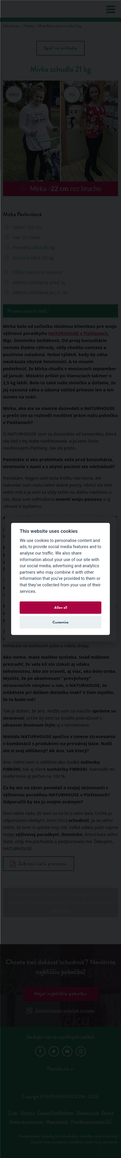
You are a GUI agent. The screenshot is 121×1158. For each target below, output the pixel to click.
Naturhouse (11, 26)
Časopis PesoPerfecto (55, 1113)
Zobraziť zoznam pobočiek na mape (60, 1010)
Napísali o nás (87, 1113)
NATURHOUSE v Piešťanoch (78, 333)
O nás (13, 1113)
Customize (60, 622)
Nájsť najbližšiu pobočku (60, 994)
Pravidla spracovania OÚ (91, 1122)
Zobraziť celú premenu (38, 863)
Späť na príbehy (60, 48)
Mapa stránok (57, 1122)
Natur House (27, 9)
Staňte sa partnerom (26, 1122)
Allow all (60, 607)
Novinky (27, 1113)
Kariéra (107, 1113)
